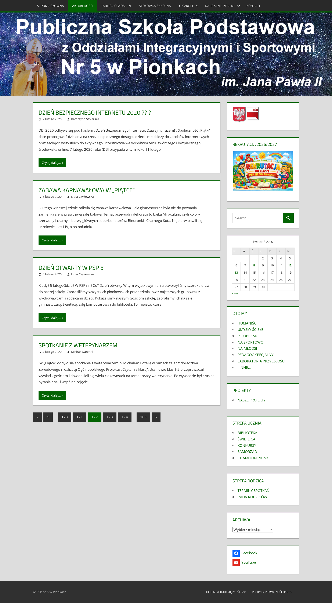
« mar (236, 293)
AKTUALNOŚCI (82, 5)
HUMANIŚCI (247, 323)
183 (143, 417)
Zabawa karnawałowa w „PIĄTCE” (87, 190)
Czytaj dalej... (51, 162)
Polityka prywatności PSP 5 (274, 592)
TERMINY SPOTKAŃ (254, 490)
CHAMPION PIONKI (254, 457)
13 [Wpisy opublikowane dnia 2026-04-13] (236, 272)
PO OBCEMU (248, 335)
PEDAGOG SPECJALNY (256, 354)
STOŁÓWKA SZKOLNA (155, 5)
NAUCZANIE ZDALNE (222, 5)
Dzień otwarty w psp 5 (71, 267)
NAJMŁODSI (247, 348)
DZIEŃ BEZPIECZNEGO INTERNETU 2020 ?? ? (95, 112)
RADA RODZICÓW (252, 496)
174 (125, 417)
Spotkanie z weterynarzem (78, 345)
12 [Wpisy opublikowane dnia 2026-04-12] (290, 265)
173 (110, 417)
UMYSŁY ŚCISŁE (250, 329)
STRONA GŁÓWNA (50, 5)
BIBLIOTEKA (247, 432)
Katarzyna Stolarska (85, 119)
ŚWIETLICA (246, 439)
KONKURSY (247, 445)
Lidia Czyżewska (82, 197)
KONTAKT (253, 5)
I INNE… (244, 367)
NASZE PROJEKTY (252, 400)
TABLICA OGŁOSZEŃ (116, 5)
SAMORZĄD (247, 451)
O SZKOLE (189, 5)
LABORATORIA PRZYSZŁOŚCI (261, 361)
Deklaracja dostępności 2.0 (226, 592)
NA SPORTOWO (250, 342)
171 (79, 417)
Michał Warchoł (82, 352)
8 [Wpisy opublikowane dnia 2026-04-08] (254, 265)
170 (64, 417)
